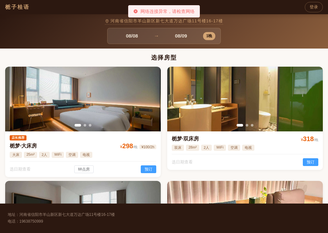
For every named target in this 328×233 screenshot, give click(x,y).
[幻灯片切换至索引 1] (78, 125)
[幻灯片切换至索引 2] (85, 125)
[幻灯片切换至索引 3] (90, 125)
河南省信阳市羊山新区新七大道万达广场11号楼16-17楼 (164, 20)
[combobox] (132, 36)
